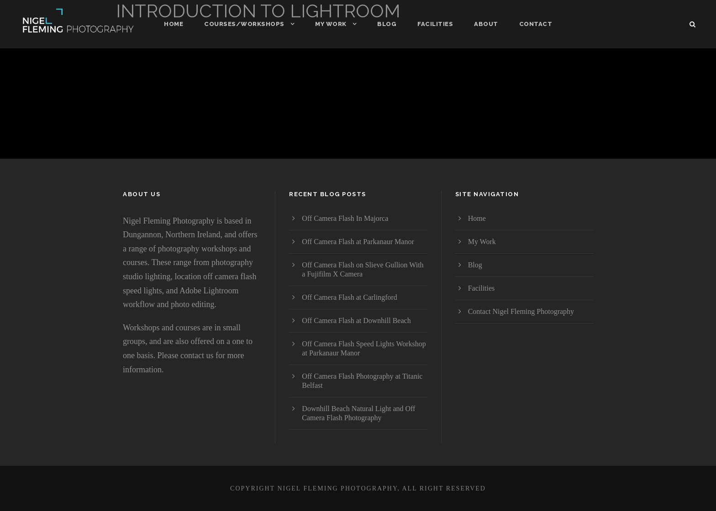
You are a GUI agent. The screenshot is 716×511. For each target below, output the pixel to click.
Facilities (435, 24)
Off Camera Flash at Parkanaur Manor (358, 241)
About (486, 24)
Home (173, 24)
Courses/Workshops (244, 24)
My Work (331, 24)
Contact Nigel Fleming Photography (521, 311)
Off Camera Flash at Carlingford (349, 297)
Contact (536, 24)
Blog (386, 24)
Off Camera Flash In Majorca (345, 218)
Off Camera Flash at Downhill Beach (356, 320)
